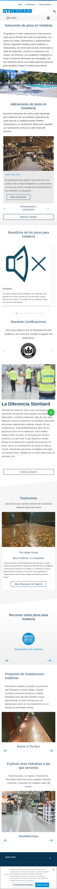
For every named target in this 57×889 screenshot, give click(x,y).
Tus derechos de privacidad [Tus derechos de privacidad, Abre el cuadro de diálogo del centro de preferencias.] (22, 885)
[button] (14, 315)
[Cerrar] (53, 869)
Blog (20, 4)
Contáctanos (30, 4)
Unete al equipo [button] (45, 4)
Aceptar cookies (42, 885)
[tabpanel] (28, 553)
